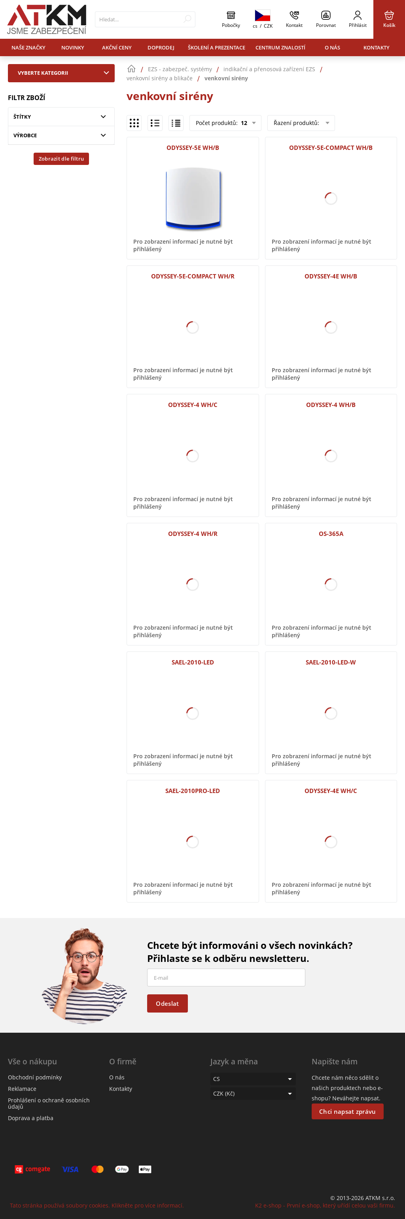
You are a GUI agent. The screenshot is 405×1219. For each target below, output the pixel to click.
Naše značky (28, 47)
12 (243, 123)
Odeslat (167, 1003)
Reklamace (22, 1088)
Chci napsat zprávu (347, 1111)
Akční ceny (117, 47)
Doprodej (161, 47)
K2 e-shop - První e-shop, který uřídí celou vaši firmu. (325, 1205)
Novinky (72, 47)
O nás (332, 47)
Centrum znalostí (280, 47)
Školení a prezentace (216, 47)
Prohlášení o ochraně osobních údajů (49, 1103)
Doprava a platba (30, 1118)
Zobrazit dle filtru (61, 158)
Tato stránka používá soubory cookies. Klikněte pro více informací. (97, 1205)
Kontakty (376, 47)
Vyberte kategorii (65, 72)
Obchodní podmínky (35, 1077)
